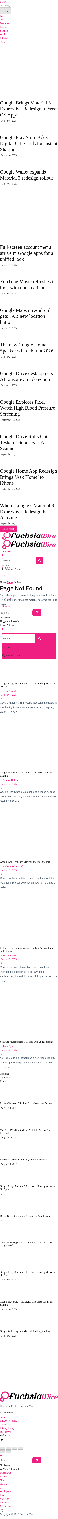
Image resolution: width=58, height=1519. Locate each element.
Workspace (5, 1491)
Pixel (2, 1495)
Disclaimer (5, 1432)
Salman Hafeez (10, 780)
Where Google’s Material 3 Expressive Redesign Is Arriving (27, 511)
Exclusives (5, 1506)
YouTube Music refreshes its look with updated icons (26, 1041)
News (3, 19)
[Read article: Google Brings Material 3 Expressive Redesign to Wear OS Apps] (29, 655)
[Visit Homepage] (29, 532)
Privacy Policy (7, 1428)
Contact (4, 1424)
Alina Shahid (9, 691)
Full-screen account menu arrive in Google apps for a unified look (26, 253)
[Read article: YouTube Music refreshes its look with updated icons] (29, 1013)
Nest (2, 1480)
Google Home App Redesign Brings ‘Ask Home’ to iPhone (28, 477)
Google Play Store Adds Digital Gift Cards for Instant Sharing (28, 143)
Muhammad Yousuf (13, 866)
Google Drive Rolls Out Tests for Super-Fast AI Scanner (23, 442)
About (3, 1417)
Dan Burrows (9, 955)
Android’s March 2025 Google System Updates (23, 1159)
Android (6, 551)
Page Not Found (15, 582)
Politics (3, 27)
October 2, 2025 (8, 1050)
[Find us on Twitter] (2, 1440)
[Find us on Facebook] (0, 1440)
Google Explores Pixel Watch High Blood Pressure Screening (27, 408)
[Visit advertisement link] (23, 209)
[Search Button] (3, 555)
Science (4, 30)
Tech (2, 42)
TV (4, 575)
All (1, 15)
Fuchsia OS (5, 1472)
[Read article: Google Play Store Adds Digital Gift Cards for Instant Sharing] (29, 744)
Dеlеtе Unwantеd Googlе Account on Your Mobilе (25, 1216)
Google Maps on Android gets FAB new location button (25, 316)
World (3, 34)
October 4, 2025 (8, 694)
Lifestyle (4, 38)
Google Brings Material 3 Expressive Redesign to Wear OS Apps (29, 109)
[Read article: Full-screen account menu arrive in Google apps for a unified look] (29, 919)
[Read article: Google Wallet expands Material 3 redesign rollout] (29, 833)
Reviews (4, 1502)
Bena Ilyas (8, 1046)
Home (3, 582)
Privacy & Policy (8, 1420)
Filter (5, 11)
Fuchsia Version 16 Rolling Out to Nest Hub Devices (26, 1103)
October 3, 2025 (8, 870)
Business (4, 23)
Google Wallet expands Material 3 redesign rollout (25, 862)
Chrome (4, 1484)
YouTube (4, 1499)
